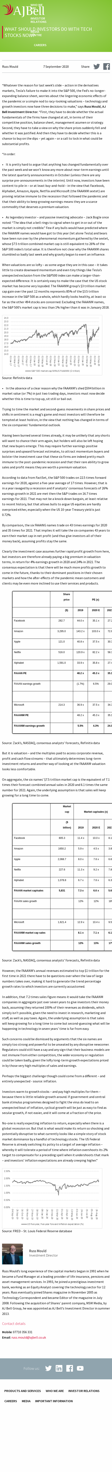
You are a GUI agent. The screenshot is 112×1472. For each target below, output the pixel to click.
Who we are (37, 6)
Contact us (37, 66)
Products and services (22, 1391)
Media (26, 1401)
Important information (54, 1401)
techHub (40, 55)
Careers (40, 45)
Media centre (36, 33)
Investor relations (39, 20)
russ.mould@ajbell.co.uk (28, 1337)
